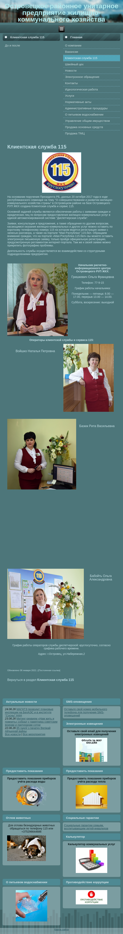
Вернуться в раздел (40, 680)
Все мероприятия (34, 734)
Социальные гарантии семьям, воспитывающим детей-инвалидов (86, 827)
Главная (76, 37)
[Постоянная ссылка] (49, 670)
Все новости (13, 734)
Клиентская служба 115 (27, 37)
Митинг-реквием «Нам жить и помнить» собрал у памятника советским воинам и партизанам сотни (31, 721)
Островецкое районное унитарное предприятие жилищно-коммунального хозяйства (61, 12)
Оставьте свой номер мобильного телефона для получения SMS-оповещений (85, 712)
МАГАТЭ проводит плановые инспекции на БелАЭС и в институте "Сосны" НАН (29, 712)
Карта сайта (61, 929)
